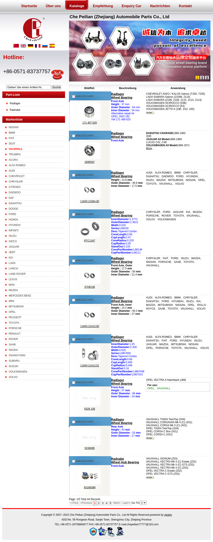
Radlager (15, 103)
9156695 (90, 448)
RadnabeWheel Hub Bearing (125, 460)
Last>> (127, 502)
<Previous (86, 502)
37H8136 (89, 286)
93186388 (89, 487)
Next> (116, 502)
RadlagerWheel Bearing (121, 95)
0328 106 (89, 408)
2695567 (90, 162)
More (149, 148)
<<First (74, 502)
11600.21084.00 (89, 201)
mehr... (150, 113)
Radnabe (15, 109)
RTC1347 (89, 240)
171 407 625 (89, 122)
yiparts (168, 514)
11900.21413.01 (89, 365)
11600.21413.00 (89, 326)
